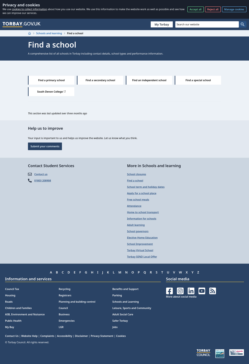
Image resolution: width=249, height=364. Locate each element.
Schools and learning (49, 33)
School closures (136, 174)
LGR (61, 327)
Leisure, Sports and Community (131, 308)
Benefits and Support (125, 289)
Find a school (135, 180)
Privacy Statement (102, 336)
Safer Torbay (120, 320)
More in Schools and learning (154, 165)
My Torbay (162, 24)
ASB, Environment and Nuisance (25, 314)
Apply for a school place (141, 193)
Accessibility (64, 336)
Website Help (29, 336)
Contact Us (12, 336)
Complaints (47, 336)
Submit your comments (44, 146)
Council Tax (12, 289)
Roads (9, 301)
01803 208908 (42, 180)
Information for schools (141, 218)
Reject (213, 9)
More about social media (181, 296)
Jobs (115, 327)
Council (63, 308)
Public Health (13, 320)
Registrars (65, 295)
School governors (137, 231)
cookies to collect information (29, 9)
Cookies (121, 336)
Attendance (134, 206)
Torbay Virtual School (140, 250)
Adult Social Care (122, 314)
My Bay (9, 327)
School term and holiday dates (146, 187)
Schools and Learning (125, 301)
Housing (10, 295)
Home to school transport (143, 212)
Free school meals (138, 199)
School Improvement (140, 244)
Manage (234, 9)
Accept (196, 9)
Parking (117, 295)
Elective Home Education (142, 237)
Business (64, 314)
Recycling (65, 289)
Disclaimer (81, 336)
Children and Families (18, 308)
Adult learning (136, 225)
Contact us (40, 174)
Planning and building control (77, 301)
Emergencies (67, 320)
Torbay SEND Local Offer (142, 256)
